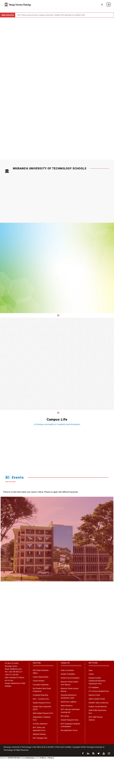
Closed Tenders (38, 682)
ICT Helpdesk (94, 689)
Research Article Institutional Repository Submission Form (97, 682)
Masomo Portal (94, 697)
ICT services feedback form (99, 693)
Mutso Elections (67, 707)
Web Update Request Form (43, 715)
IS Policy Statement (40, 725)
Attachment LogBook (68, 703)
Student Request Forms (41, 704)
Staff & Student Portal (97, 700)
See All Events (10, 483)
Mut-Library (65, 718)
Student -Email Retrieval (98, 708)
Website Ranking (39, 736)
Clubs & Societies (67, 672)
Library (91, 676)
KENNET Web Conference (98, 704)
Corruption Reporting (40, 686)
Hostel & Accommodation (70, 679)
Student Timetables (68, 676)
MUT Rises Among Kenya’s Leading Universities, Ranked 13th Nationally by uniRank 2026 (51, 17)
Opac (91, 672)
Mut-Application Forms (69, 732)
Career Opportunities (40, 678)
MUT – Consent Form (41, 700)
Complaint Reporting (40, 697)
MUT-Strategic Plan (40, 740)
